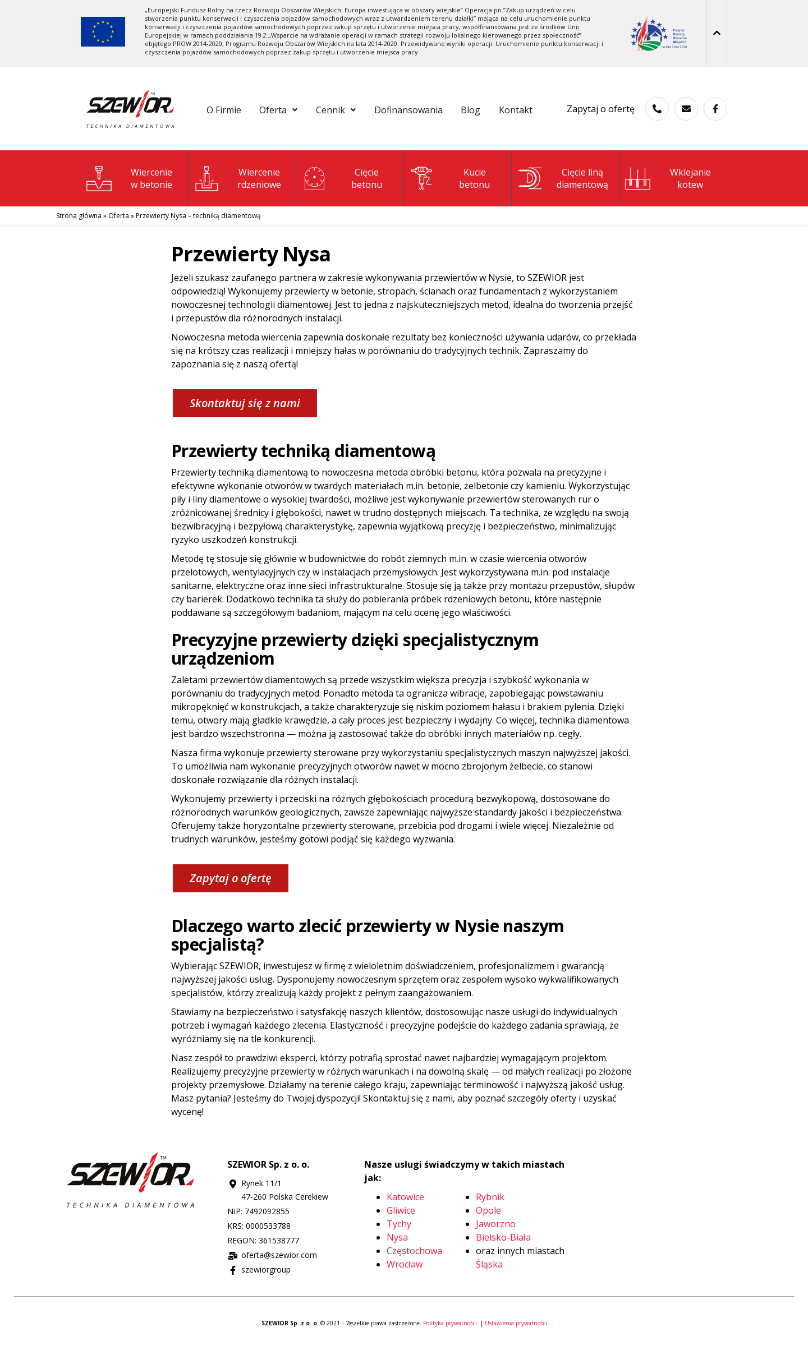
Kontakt (369, 140)
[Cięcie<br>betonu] (314, 207)
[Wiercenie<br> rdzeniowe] (206, 207)
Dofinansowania (441, 108)
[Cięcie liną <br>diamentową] (529, 207)
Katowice (405, 1225)
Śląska (489, 1293)
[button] (297, 107)
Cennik (362, 108)
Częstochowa (414, 1279)
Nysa (397, 1266)
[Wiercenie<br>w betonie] (99, 207)
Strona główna (79, 244)
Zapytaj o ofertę (601, 123)
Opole (488, 1239)
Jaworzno (496, 1252)
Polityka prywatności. (451, 1352)
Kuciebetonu (474, 207)
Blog (511, 108)
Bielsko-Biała (503, 1266)
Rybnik (490, 1225)
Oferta (297, 108)
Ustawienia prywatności (516, 1352)
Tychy (399, 1252)
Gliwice (401, 1239)
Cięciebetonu (366, 207)
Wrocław (405, 1293)
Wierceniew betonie (151, 207)
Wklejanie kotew (690, 207)
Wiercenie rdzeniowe (259, 207)
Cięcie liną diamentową (582, 207)
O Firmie (234, 108)
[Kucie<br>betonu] (422, 207)
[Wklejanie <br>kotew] (637, 207)
